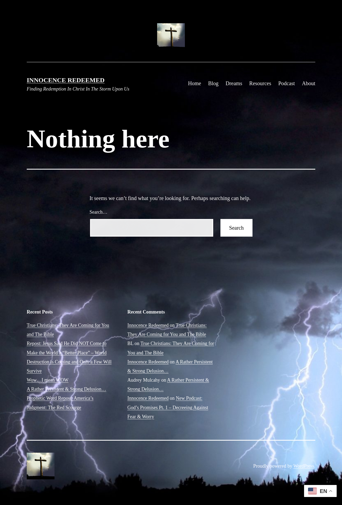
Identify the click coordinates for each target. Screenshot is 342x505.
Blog (213, 83)
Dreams (234, 83)
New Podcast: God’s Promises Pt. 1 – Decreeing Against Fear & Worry (167, 407)
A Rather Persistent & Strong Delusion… (66, 389)
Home (194, 83)
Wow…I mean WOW (47, 380)
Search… (98, 212)
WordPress (303, 466)
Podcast (286, 83)
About (308, 83)
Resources (260, 83)
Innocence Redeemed (65, 80)
